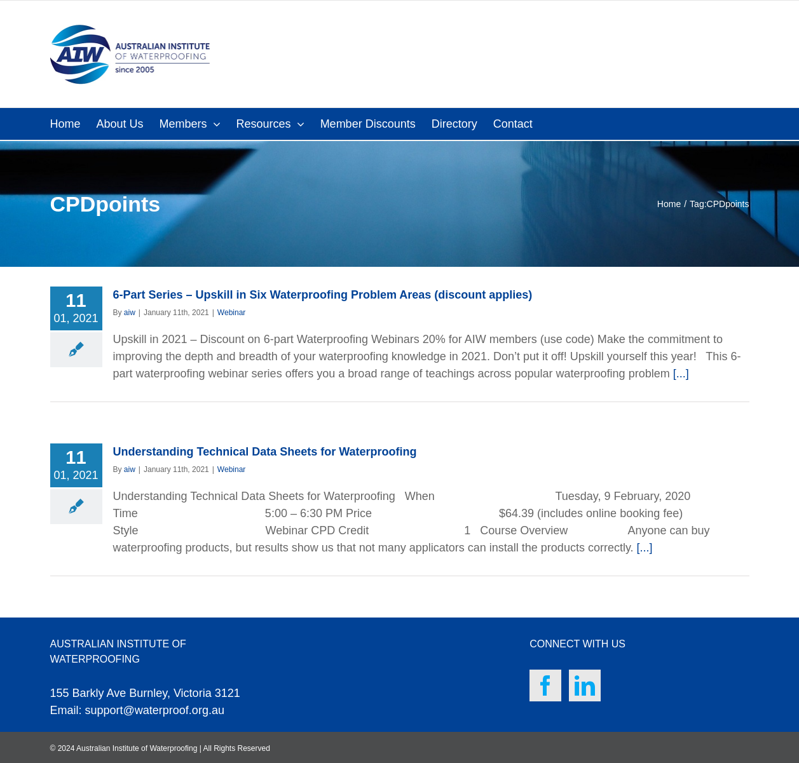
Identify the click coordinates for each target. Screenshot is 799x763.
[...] (681, 373)
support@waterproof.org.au (154, 710)
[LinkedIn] (585, 685)
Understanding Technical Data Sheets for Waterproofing (265, 451)
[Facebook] (545, 685)
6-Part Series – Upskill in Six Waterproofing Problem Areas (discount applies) (323, 294)
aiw (129, 312)
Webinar (231, 312)
